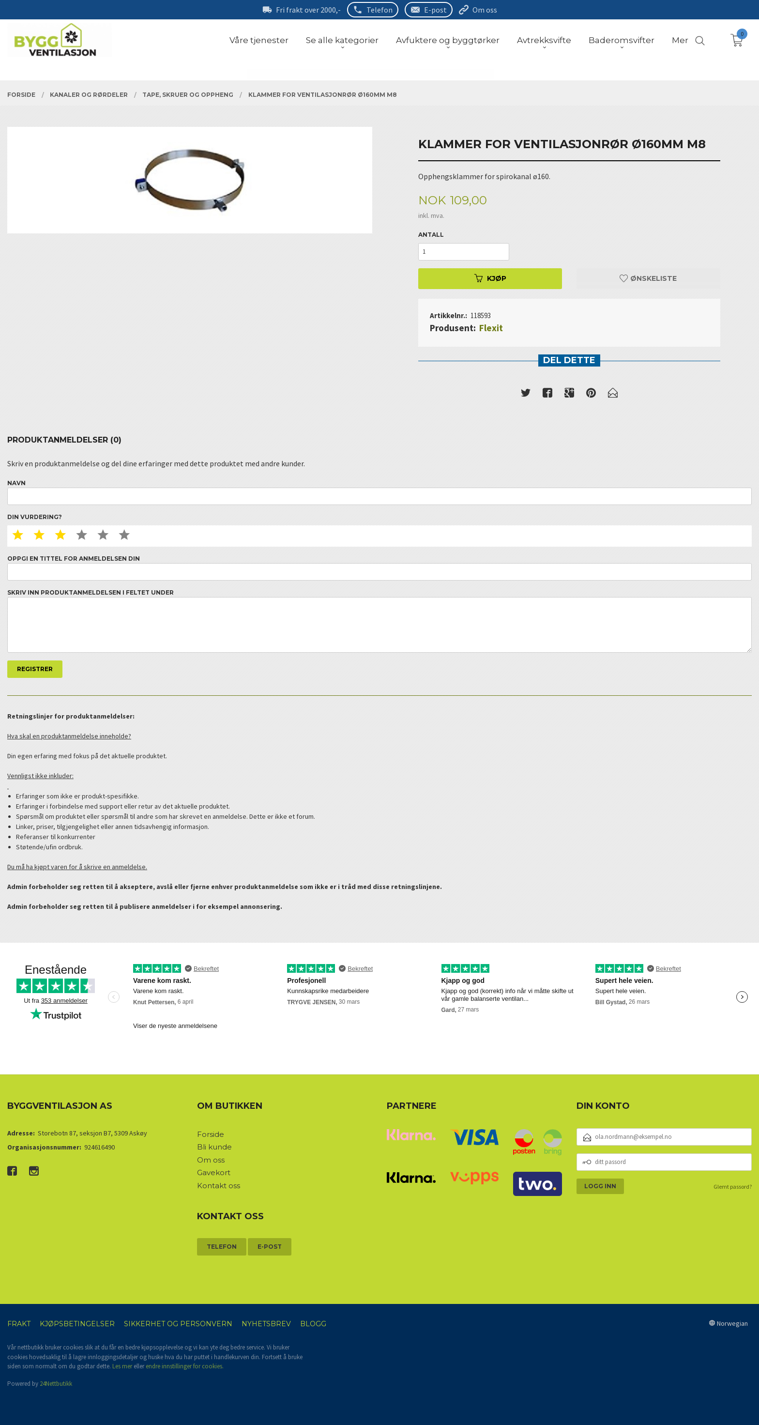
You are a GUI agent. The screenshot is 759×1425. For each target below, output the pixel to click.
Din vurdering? (34, 517)
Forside (210, 1134)
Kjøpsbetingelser (77, 1323)
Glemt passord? (732, 1186)
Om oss (484, 10)
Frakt (18, 1323)
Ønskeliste (648, 278)
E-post (435, 10)
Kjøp (490, 278)
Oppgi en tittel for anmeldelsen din (379, 568)
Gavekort (213, 1172)
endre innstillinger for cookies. (185, 1366)
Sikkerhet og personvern (178, 1323)
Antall (431, 234)
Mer (680, 40)
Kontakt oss (218, 1185)
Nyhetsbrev (266, 1323)
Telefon (379, 10)
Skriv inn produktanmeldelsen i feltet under (379, 621)
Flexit (491, 328)
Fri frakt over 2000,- (308, 10)
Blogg (313, 1323)
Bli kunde (214, 1146)
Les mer (122, 1366)
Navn (379, 492)
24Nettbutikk (56, 1383)
